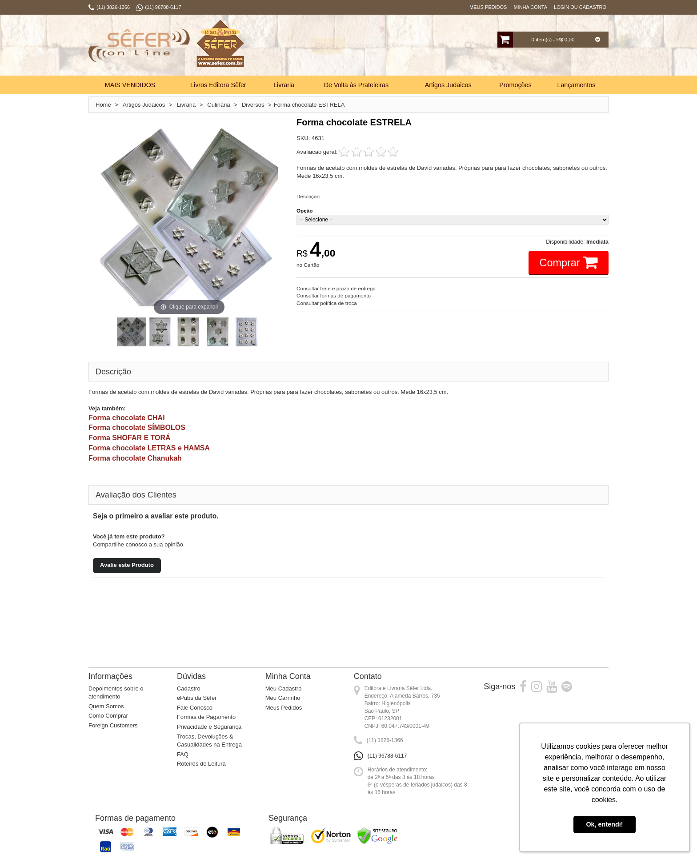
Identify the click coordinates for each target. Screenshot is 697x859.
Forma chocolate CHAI (126, 417)
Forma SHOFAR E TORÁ (129, 438)
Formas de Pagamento (206, 717)
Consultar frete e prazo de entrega (336, 288)
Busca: (320, 46)
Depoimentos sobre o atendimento (116, 692)
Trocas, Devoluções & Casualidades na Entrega (209, 740)
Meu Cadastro (283, 688)
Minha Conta (530, 7)
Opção (304, 210)
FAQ (182, 754)
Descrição (308, 196)
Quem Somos (106, 706)
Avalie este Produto (127, 565)
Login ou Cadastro (580, 7)
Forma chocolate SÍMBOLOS (136, 427)
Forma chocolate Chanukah (135, 458)
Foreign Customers (113, 725)
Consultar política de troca (326, 303)
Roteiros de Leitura (201, 763)
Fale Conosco (194, 707)
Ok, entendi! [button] (604, 824)
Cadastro (188, 688)
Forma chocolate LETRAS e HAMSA (149, 448)
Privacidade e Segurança (209, 726)
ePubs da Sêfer (197, 697)
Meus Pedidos (488, 7)
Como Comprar (108, 715)
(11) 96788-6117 (387, 756)
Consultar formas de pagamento (333, 295)
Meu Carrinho (282, 697)
